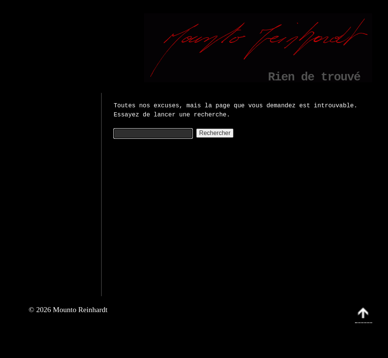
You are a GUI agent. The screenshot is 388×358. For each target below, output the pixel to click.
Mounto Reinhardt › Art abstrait (285, 336)
